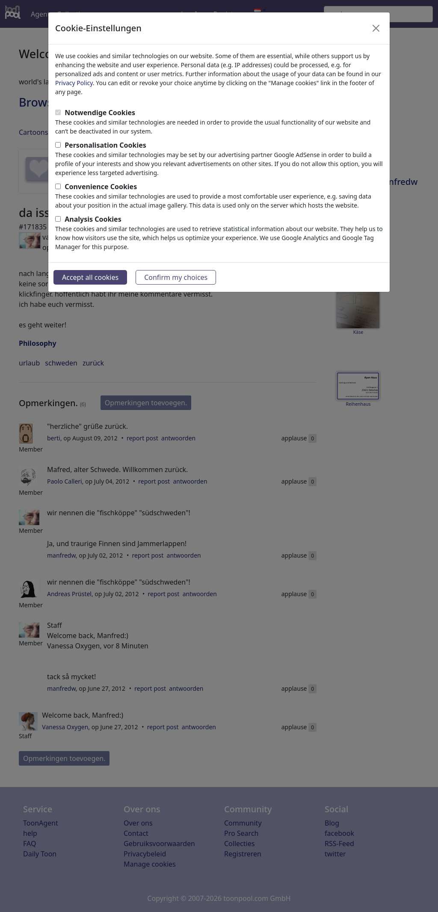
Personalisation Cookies (105, 145)
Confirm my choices (175, 277)
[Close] (376, 28)
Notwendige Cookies (100, 112)
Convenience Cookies (101, 186)
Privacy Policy (74, 83)
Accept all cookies (90, 277)
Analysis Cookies (93, 219)
